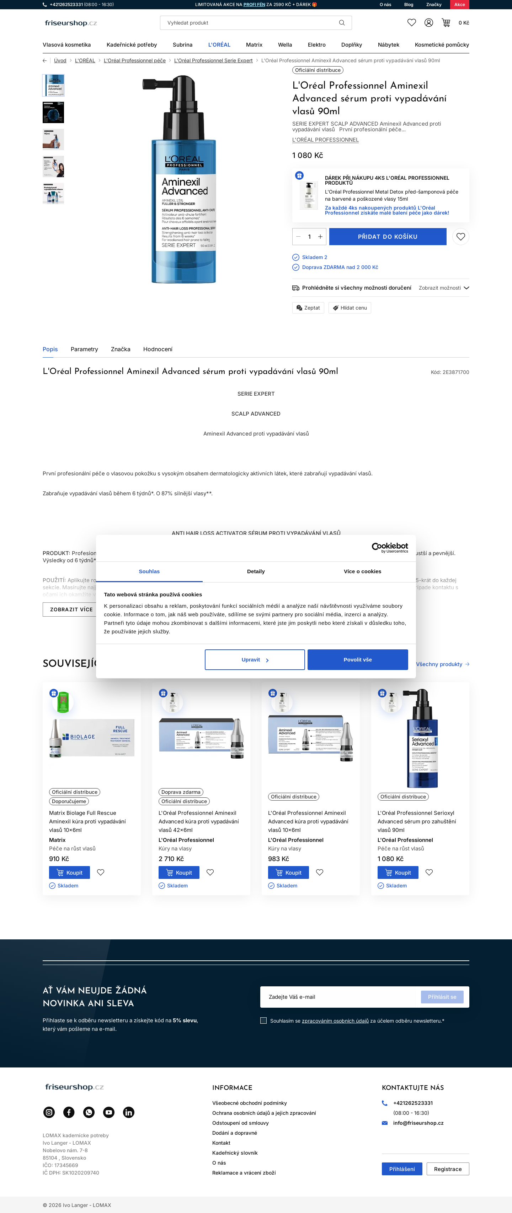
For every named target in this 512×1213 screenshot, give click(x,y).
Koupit (74, 872)
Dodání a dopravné (234, 1133)
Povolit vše (358, 659)
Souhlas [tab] (149, 571)
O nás (219, 1163)
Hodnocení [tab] (157, 349)
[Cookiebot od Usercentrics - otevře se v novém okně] (377, 548)
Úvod (60, 60)
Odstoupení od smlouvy (240, 1123)
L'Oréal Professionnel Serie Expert (213, 60)
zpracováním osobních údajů (335, 1021)
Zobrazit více (71, 609)
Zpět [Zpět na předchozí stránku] (46, 60)
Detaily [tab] (256, 571)
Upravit (255, 659)
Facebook (69, 1112)
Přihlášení (402, 1169)
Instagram (49, 1112)
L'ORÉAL (85, 60)
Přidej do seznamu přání (460, 236)
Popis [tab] (50, 349)
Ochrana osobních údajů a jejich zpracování (264, 1113)
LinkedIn (128, 1112)
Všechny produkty (439, 664)
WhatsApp (88, 1112)
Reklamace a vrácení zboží (244, 1173)
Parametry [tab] (84, 349)
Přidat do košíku (388, 236)
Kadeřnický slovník (235, 1153)
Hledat (342, 23)
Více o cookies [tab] (363, 571)
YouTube (108, 1112)
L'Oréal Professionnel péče (135, 60)
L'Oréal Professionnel (325, 140)
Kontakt (221, 1143)
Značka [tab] (120, 349)
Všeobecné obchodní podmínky (249, 1103)
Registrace (448, 1169)
